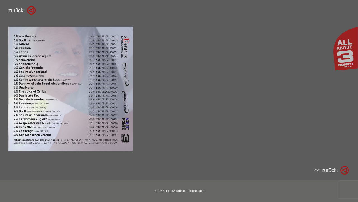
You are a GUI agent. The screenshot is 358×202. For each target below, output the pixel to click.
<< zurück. (326, 170)
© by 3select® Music (170, 190)
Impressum (196, 190)
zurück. (16, 10)
